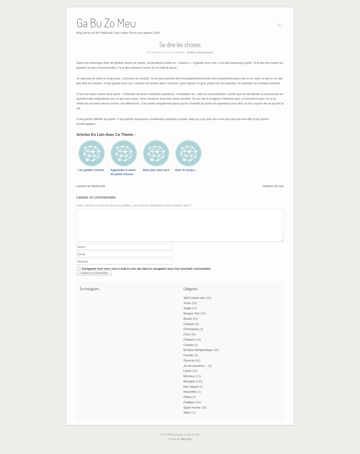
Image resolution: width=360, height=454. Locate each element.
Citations (189, 345)
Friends (188, 360)
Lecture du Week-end (90, 186)
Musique (189, 387)
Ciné (186, 340)
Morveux (189, 381)
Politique (189, 407)
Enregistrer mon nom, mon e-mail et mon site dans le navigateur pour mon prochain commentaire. (146, 274)
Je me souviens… (195, 371)
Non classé (190, 392)
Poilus (187, 402)
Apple (187, 313)
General (188, 366)
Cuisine (188, 350)
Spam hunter (191, 413)
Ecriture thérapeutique (200, 52)
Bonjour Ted (191, 319)
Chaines (188, 329)
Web (186, 418)
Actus (187, 308)
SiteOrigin (186, 444)
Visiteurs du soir (273, 186)
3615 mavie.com (194, 303)
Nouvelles (190, 397)
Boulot (187, 324)
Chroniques (191, 334)
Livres (187, 376)
